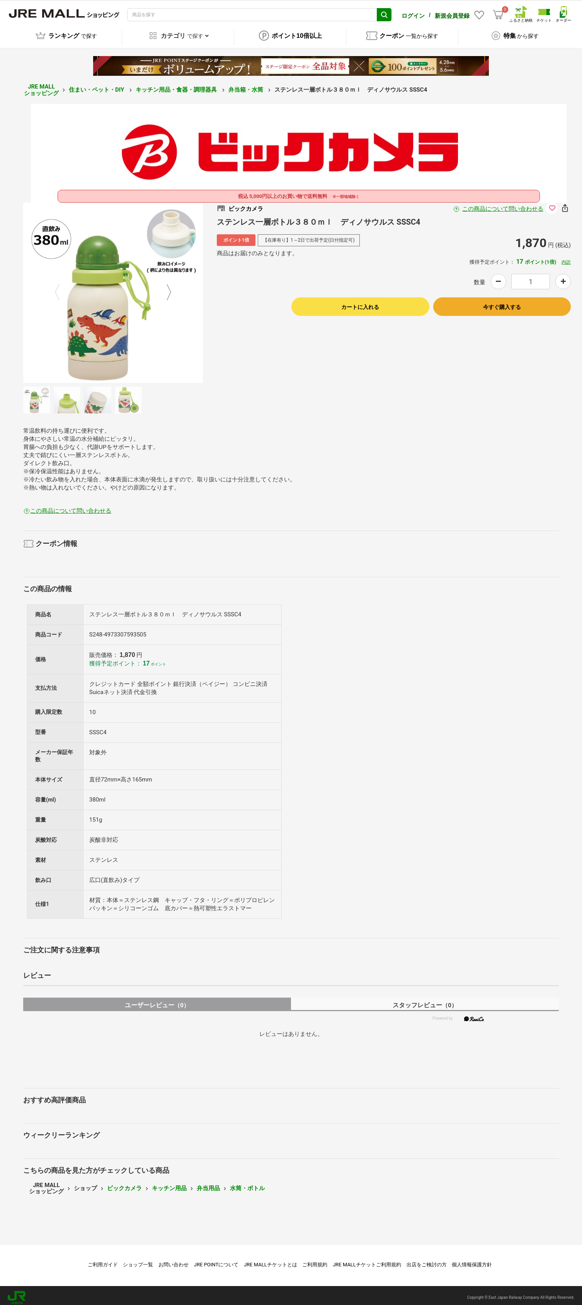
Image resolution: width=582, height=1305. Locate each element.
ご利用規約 (314, 1260)
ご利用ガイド (103, 1260)
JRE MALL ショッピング (41, 85)
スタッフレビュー (425, 1001)
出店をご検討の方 (427, 1260)
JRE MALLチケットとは (270, 1260)
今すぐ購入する (502, 303)
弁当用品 (208, 1183)
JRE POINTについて (216, 1260)
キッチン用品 (169, 1183)
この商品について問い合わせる (502, 204)
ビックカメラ (124, 1183)
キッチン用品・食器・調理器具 (177, 85)
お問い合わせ (173, 1260)
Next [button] (164, 289)
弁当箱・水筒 (246, 85)
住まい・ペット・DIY (97, 85)
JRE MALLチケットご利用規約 (367, 1260)
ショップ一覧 (138, 1260)
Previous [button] (61, 289)
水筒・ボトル (247, 1183)
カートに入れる (360, 303)
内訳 (566, 258)
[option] (113, 288)
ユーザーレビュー (157, 1001)
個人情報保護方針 (472, 1260)
